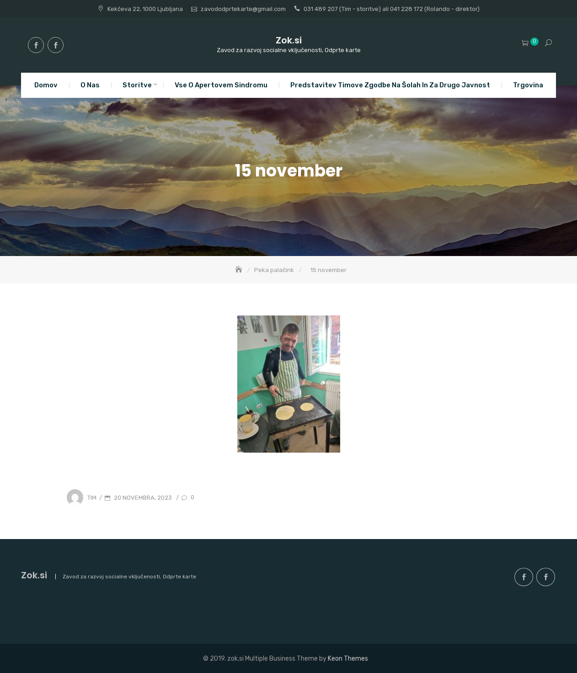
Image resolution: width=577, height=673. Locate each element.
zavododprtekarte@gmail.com (243, 8)
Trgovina (528, 85)
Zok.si (289, 40)
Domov (46, 85)
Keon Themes (348, 658)
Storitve (137, 85)
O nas (90, 85)
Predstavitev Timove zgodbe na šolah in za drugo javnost (390, 85)
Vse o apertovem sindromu (221, 85)
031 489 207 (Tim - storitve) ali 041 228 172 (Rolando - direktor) (392, 8)
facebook (36, 45)
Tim (91, 497)
